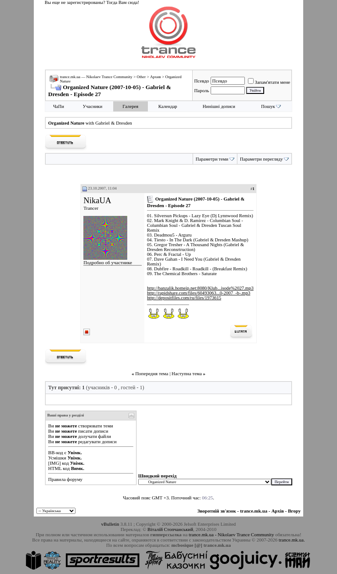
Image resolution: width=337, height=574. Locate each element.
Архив (155, 77)
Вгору (294, 510)
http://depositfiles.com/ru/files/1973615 (184, 297)
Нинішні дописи (219, 106)
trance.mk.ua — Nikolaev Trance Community (96, 77)
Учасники (93, 106)
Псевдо (201, 80)
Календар (167, 106)
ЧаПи (58, 106)
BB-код (55, 452)
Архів (277, 510)
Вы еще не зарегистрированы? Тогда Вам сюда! (92, 2)
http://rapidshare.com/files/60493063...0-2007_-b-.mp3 (198, 293)
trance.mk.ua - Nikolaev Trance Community (231, 534)
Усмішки (57, 457)
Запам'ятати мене (269, 82)
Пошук (268, 106)
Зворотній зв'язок (216, 510)
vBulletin (110, 524)
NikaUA (97, 200)
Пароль (201, 90)
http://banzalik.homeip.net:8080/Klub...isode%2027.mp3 (200, 288)
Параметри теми (212, 159)
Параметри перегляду (261, 159)
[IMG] (54, 463)
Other (141, 77)
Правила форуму (65, 479)
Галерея (130, 106)
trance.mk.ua (253, 510)
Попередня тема (151, 373)
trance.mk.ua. (292, 539)
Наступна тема (187, 373)
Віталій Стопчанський (170, 529)
